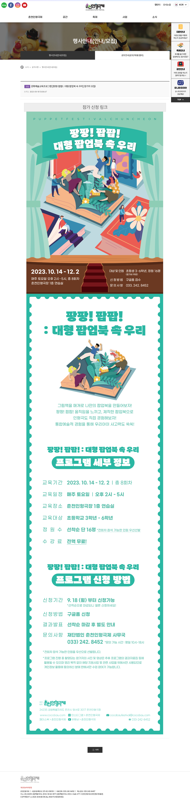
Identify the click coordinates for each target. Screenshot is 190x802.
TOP (180, 100)
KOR (181, 4)
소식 (154, 17)
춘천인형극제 (35, 17)
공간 (65, 17)
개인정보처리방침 (26, 788)
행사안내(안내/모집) (57, 55)
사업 (124, 17)
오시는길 (167, 4)
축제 (95, 17)
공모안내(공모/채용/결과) (132, 55)
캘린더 (157, 4)
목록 (95, 750)
